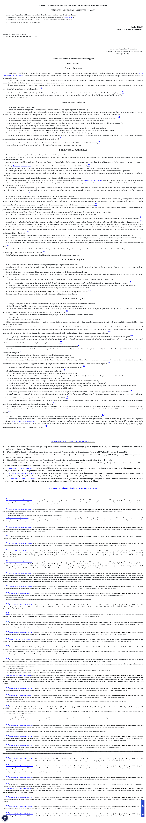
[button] (5, 818)
